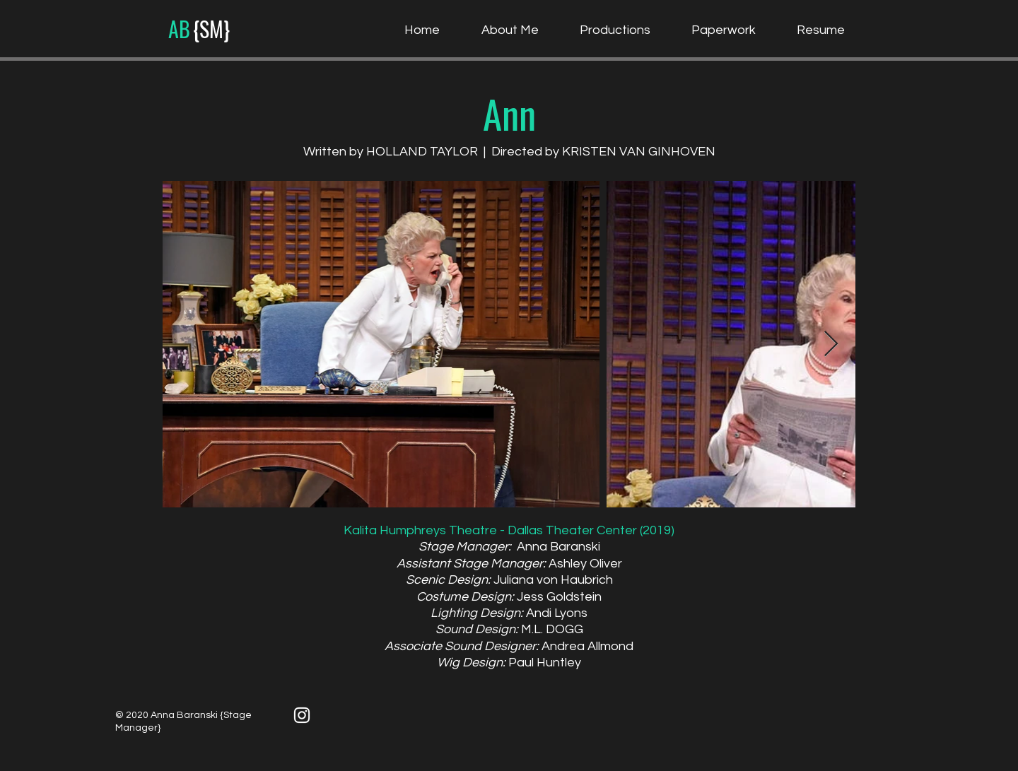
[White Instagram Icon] (301, 715)
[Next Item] (831, 344)
